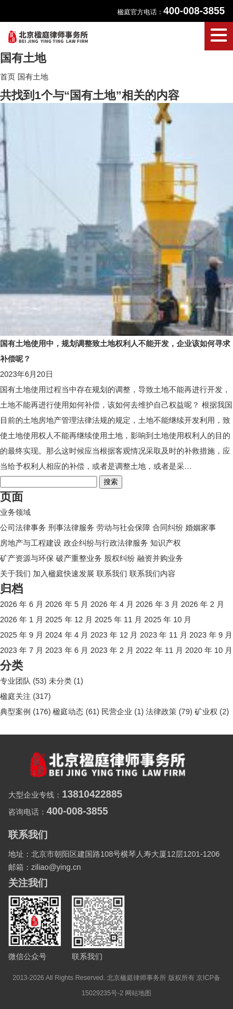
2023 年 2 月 (112, 650)
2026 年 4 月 (112, 604)
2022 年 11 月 (159, 650)
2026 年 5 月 (67, 604)
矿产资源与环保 (27, 558)
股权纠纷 (119, 558)
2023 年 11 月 (163, 634)
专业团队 (15, 681)
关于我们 (15, 573)
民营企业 (116, 711)
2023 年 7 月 (21, 650)
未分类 (60, 681)
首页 (7, 76)
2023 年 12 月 (114, 634)
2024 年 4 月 (67, 634)
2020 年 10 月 (208, 650)
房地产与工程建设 (30, 542)
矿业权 (206, 711)
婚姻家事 (200, 527)
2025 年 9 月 (21, 634)
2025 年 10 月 (167, 619)
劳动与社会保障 (123, 527)
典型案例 (15, 711)
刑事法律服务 (71, 527)
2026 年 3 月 (157, 604)
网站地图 (138, 993)
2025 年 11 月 (118, 619)
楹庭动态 (68, 711)
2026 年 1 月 (21, 619)
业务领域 (15, 512)
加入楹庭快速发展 (63, 573)
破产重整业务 (79, 558)
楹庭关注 (15, 696)
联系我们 (111, 573)
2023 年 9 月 (211, 634)
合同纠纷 (167, 527)
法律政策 (161, 711)
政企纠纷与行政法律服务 (106, 542)
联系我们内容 (152, 573)
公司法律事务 (23, 527)
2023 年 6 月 (67, 650)
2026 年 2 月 (202, 604)
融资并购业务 (160, 558)
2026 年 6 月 (21, 604)
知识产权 (165, 542)
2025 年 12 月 (69, 619)
